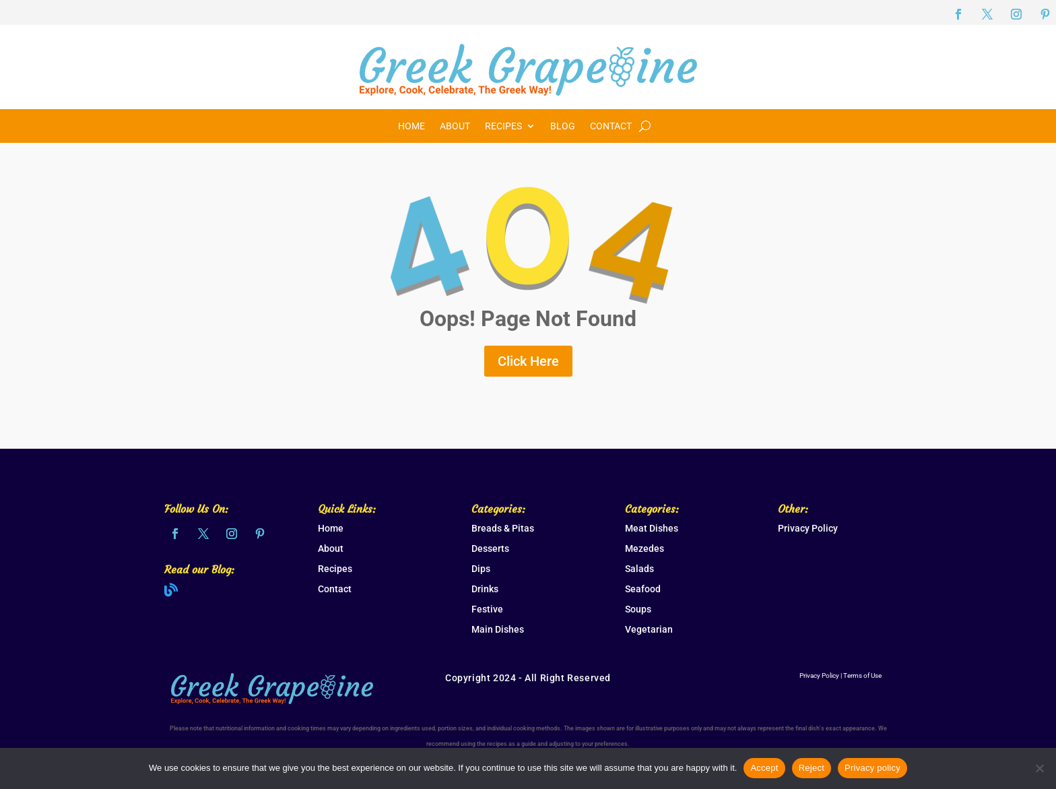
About (455, 126)
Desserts (490, 548)
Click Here (528, 361)
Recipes (503, 126)
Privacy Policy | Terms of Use (840, 675)
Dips (480, 568)
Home (411, 126)
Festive (487, 609)
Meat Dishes (651, 528)
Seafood (643, 588)
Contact (611, 126)
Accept (764, 768)
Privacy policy (872, 768)
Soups (638, 609)
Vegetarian (649, 629)
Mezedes (644, 548)
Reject (811, 768)
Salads (639, 568)
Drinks (484, 588)
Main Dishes (497, 629)
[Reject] (1039, 768)
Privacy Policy (808, 528)
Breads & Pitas (502, 528)
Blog (562, 126)
